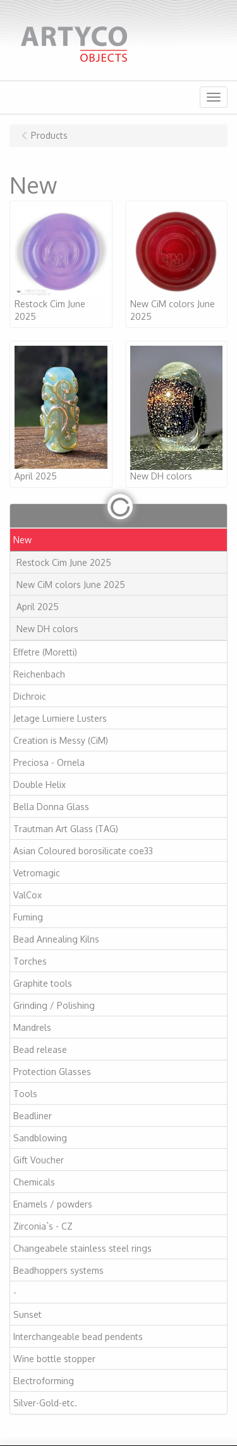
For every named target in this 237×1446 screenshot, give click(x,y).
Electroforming (43, 1380)
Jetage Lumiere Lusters (60, 718)
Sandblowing (40, 1137)
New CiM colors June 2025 (70, 584)
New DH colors (47, 628)
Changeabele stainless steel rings (82, 1248)
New (22, 539)
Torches (30, 961)
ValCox (27, 895)
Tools (25, 1093)
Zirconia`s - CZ (43, 1226)
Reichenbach (39, 674)
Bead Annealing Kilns (56, 939)
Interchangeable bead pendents (78, 1336)
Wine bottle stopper (54, 1358)
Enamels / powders (52, 1204)
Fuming (28, 917)
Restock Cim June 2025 (63, 562)
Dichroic (29, 696)
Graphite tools (42, 983)
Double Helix (39, 784)
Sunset (27, 1314)
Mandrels (32, 1027)
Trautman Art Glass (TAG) (65, 828)
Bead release (40, 1049)
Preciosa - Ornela (49, 762)
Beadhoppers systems (58, 1270)
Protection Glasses (52, 1071)
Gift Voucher (38, 1160)
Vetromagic (36, 872)
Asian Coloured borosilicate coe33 (83, 850)
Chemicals (34, 1182)
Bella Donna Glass (51, 806)
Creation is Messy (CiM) (60, 740)
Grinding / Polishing (54, 1005)
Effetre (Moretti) (45, 652)
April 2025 (37, 606)
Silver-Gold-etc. (45, 1402)
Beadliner (32, 1115)
